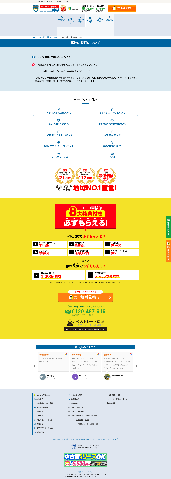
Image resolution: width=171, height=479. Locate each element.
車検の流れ (76, 20)
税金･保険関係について (59, 111)
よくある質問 (94, 20)
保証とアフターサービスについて (59, 133)
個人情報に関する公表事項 (80, 427)
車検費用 (41, 20)
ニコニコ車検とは (43, 382)
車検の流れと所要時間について (112, 111)
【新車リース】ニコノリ (86, 459)
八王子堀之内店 (81, 399)
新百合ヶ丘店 (94, 411)
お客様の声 (112, 20)
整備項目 (39, 411)
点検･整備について (112, 122)
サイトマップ (113, 427)
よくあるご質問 (76, 382)
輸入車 (40, 403)
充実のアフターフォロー (45, 415)
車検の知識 (111, 391)
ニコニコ (74, 8)
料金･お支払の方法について (59, 100)
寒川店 (87, 407)
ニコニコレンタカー (83, 471)
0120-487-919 (89, 299)
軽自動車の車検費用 (45, 391)
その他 (112, 145)
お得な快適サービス (114, 382)
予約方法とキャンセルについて (59, 122)
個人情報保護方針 (99, 427)
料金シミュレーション (59, 20)
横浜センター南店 (91, 403)
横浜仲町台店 (80, 403)
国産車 (40, 399)
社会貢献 (65, 427)
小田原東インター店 (82, 411)
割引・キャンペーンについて (112, 100)
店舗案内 (130, 20)
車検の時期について (112, 133)
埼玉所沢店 (79, 395)
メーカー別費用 (42, 395)
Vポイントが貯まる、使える (117, 386)
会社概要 (56, 427)
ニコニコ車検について (59, 145)
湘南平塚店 (79, 407)
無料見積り (126, 8)
